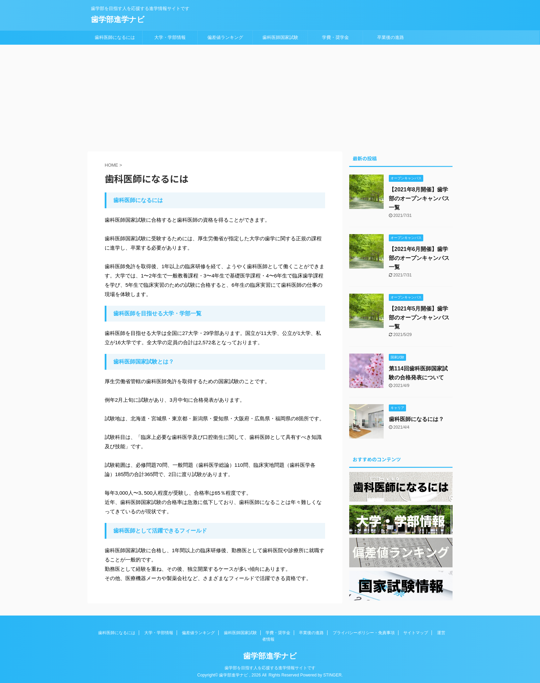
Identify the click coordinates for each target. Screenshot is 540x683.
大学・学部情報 (170, 37)
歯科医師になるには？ (416, 419)
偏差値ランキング (225, 37)
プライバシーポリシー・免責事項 (364, 631)
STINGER (332, 673)
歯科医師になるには (115, 37)
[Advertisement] (270, 96)
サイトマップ (415, 631)
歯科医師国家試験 (280, 37)
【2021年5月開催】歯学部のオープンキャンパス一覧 (419, 317)
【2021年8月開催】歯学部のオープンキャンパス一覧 (419, 198)
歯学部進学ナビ (118, 19)
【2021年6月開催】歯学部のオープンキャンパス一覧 (419, 258)
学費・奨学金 (335, 37)
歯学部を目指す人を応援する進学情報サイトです (270, 666)
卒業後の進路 (390, 37)
